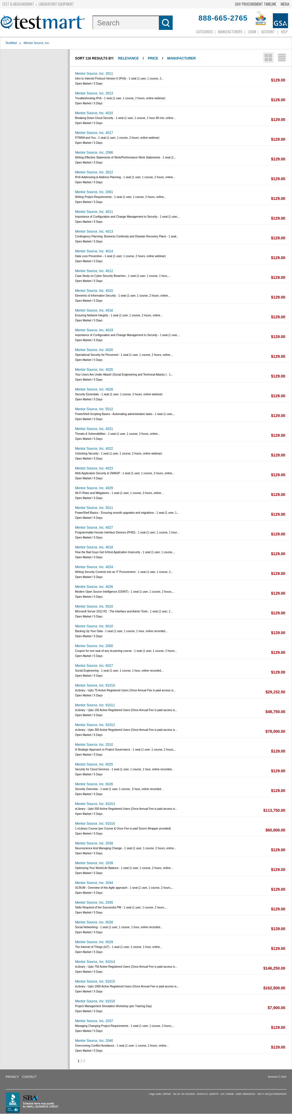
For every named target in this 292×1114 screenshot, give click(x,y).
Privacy (12, 1076)
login (252, 31)
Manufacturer (181, 58)
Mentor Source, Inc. (37, 43)
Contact (29, 1076)
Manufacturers (230, 31)
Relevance (128, 58)
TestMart (11, 43)
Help (284, 31)
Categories (204, 31)
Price (153, 58)
